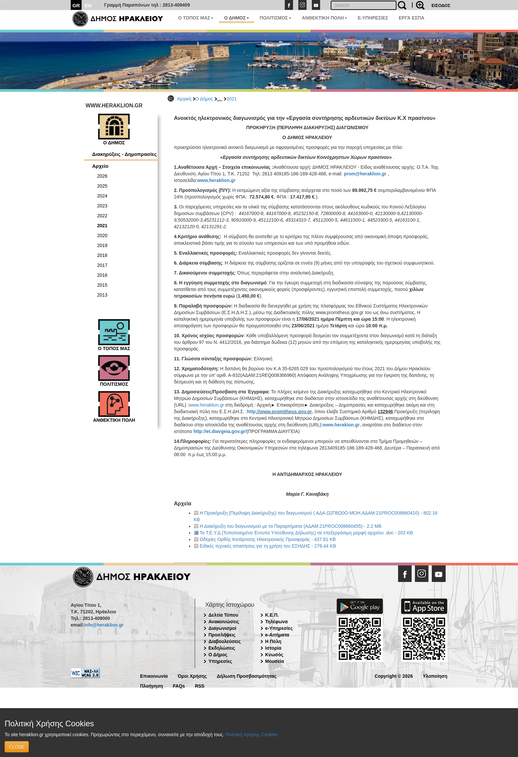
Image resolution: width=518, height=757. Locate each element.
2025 (102, 186)
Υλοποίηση (435, 675)
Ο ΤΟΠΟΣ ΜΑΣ (195, 17)
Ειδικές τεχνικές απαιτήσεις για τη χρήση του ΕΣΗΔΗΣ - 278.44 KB (268, 546)
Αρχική (184, 98)
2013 (102, 295)
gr (309, 411)
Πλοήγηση (151, 685)
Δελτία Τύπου (223, 615)
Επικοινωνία (154, 675)
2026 (102, 176)
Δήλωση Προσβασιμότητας (247, 675)
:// (258, 411)
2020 (102, 235)
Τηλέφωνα (276, 621)
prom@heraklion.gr (365, 173)
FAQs (179, 685)
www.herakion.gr (341, 424)
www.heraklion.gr (216, 180)
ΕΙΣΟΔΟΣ (440, 5)
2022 (102, 215)
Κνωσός (274, 654)
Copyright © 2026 (394, 675)
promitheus (284, 411)
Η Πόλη (273, 641)
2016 (102, 275)
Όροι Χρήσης (192, 675)
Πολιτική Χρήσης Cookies (251, 734)
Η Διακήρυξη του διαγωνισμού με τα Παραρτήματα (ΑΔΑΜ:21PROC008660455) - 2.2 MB (291, 526)
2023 (102, 205)
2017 (102, 265)
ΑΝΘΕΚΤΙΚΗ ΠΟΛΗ (324, 17)
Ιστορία (273, 648)
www (265, 411)
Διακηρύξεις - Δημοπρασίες (124, 154)
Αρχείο (100, 166)
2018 (102, 255)
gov (302, 411)
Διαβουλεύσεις (224, 641)
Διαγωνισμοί (222, 628)
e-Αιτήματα (277, 634)
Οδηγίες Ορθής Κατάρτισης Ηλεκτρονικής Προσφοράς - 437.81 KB (268, 539)
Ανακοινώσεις (223, 621)
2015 (102, 285)
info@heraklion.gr (103, 625)
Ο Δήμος (204, 98)
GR (76, 5)
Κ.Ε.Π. (272, 615)
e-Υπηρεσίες (279, 628)
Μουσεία (274, 661)
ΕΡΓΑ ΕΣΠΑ (412, 17)
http (251, 411)
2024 (102, 195)
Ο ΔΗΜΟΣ (236, 17)
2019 (102, 245)
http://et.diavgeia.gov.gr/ (219, 431)
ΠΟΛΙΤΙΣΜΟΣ (275, 17)
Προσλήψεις (222, 634)
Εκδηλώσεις (221, 648)
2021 (231, 98)
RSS (199, 685)
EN (88, 5)
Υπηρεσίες (220, 661)
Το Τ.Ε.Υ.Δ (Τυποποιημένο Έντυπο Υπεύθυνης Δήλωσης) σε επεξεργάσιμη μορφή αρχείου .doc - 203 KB (306, 532)
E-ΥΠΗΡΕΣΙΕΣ (373, 17)
